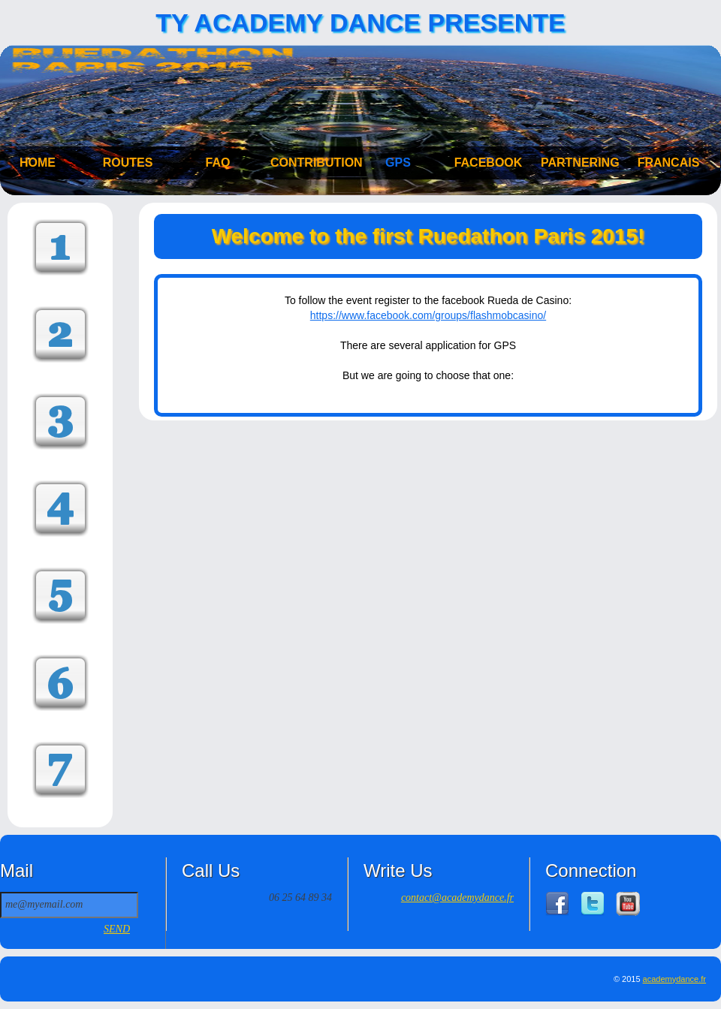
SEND (117, 929)
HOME (38, 162)
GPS (398, 162)
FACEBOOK (488, 162)
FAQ (218, 162)
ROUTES (128, 162)
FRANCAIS (669, 162)
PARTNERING (578, 162)
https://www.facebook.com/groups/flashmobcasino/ (428, 315)
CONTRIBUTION (307, 162)
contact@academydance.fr (457, 897)
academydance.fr (674, 978)
